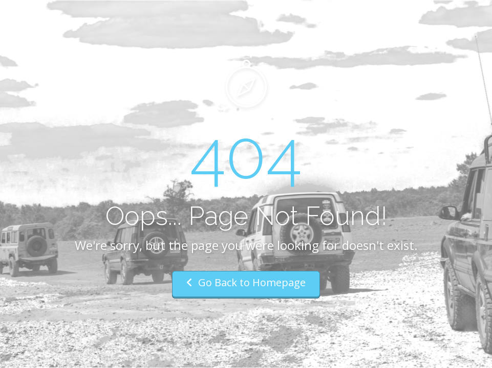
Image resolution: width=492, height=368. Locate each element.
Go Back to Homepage (246, 282)
